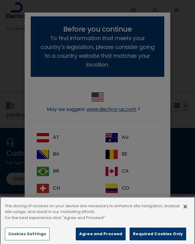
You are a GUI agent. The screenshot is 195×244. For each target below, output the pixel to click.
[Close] (185, 211)
